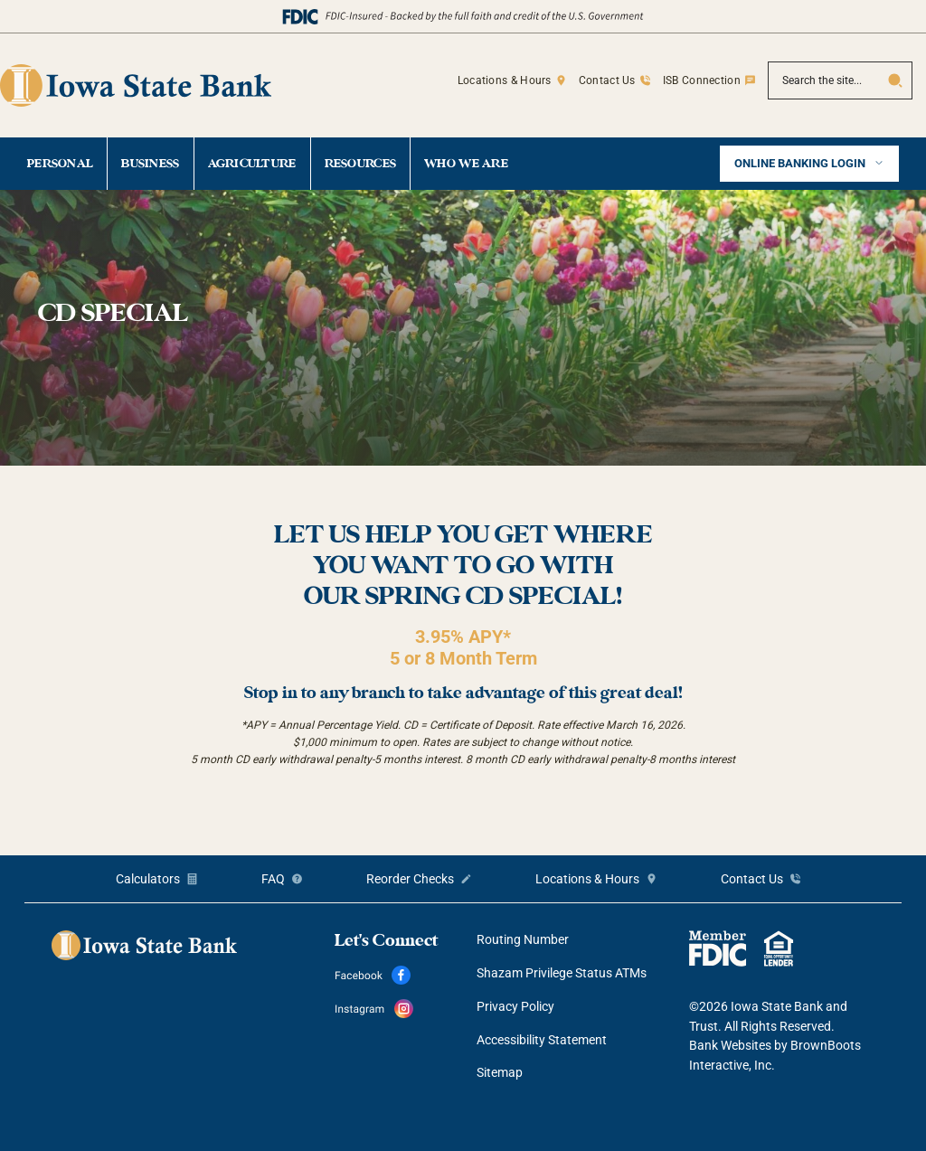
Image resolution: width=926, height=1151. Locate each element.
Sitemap (500, 1072)
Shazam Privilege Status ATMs (562, 973)
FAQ (273, 879)
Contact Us (607, 80)
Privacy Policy (515, 1006)
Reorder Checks (410, 879)
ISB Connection (702, 80)
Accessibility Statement (542, 1040)
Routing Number (523, 939)
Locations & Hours (505, 80)
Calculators (148, 879)
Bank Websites (730, 1045)
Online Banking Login (801, 163)
